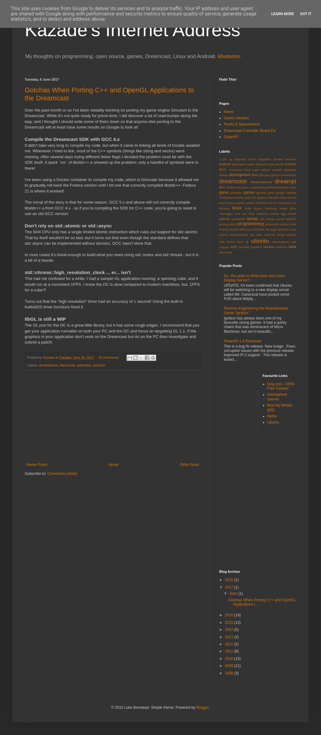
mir (244, 213)
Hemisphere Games (277, 396)
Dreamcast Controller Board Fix (250, 131)
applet (251, 164)
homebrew (226, 197)
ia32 (247, 197)
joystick (249, 203)
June (233, 593)
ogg (283, 213)
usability (244, 247)
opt (262, 219)
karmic (272, 203)
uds (294, 241)
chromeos (235, 169)
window (268, 247)
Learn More (282, 14)
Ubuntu (273, 422)
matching (271, 208)
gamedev (84, 365)
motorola (262, 213)
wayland (256, 247)
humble (239, 197)
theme (231, 241)
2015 (229, 622)
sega (273, 229)
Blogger (202, 707)
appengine (238, 164)
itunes (230, 203)
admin (252, 159)
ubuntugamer (281, 241)
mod (251, 213)
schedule (258, 229)
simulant (99, 365)
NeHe (272, 416)
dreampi (285, 181)
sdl (267, 229)
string (280, 234)
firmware (282, 187)
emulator (243, 187)
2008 (229, 673)
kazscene (284, 203)
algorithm (265, 159)
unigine (224, 247)
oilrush (292, 213)
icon (253, 197)
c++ (223, 169)
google (280, 192)
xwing (228, 252)
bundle (279, 164)
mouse (274, 213)
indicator (272, 197)
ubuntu (260, 241)
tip (247, 241)
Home (114, 465)
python (285, 224)
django (274, 175)
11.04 (223, 159)
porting (223, 224)
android (224, 164)
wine (292, 247)
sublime (291, 234)
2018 (229, 580)
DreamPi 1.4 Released (242, 341)
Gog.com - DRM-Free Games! (281, 386)
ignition (261, 197)
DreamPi (231, 137)
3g (230, 159)
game (223, 192)
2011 (229, 651)
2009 (229, 666)
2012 (229, 644)
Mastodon (229, 56)
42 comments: (109, 357)
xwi (221, 252)
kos (294, 203)
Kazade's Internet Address (132, 29)
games (249, 192)
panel (280, 219)
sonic (293, 229)
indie (282, 197)
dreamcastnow (261, 182)
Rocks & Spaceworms (242, 124)
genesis (261, 192)
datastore (290, 169)
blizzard (261, 164)
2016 (229, 615)
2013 (229, 637)
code (255, 169)
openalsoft (238, 219)
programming (251, 223)
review (234, 229)
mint (237, 213)
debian (223, 175)
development (48, 365)
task (222, 241)
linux (237, 207)
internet (291, 197)
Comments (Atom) (62, 473)
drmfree (231, 187)
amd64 (277, 159)
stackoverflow (239, 234)
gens (271, 192)
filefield (271, 187)
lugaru (258, 208)
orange (270, 219)
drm (222, 187)
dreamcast (67, 365)
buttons (291, 164)
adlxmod (240, 159)
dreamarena (288, 175)
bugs (271, 164)
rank (293, 224)
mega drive (288, 208)
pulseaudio (272, 224)
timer (240, 241)
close (247, 169)
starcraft (270, 234)
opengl (252, 219)
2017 (229, 587)
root (249, 229)
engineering (257, 187)
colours (265, 169)
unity (233, 247)
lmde (248, 208)
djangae (264, 175)
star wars (256, 234)
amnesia (290, 159)
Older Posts (189, 465)
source (223, 234)
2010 (229, 659)
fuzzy (293, 187)
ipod (222, 203)
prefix (232, 224)
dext (255, 175)
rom (242, 229)
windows (281, 247)
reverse (224, 229)
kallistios (261, 203)
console (277, 169)
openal (224, 219)
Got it (305, 14)
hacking (291, 192)
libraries (224, 208)
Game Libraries (236, 118)
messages (226, 213)
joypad (239, 203)
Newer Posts (36, 465)
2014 (229, 629)
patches (291, 219)
